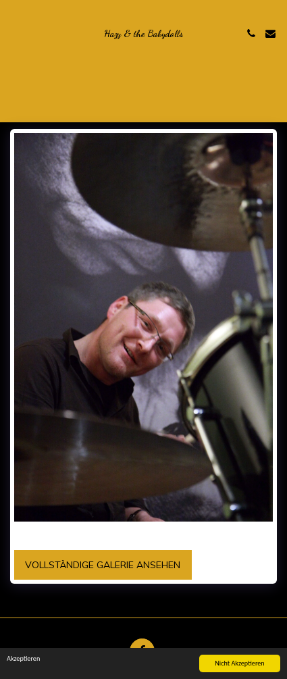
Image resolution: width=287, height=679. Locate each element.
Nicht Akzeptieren (239, 663)
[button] (14, 33)
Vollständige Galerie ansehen (102, 565)
